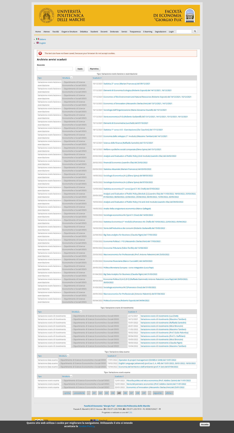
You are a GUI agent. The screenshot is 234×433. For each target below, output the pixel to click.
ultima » (169, 393)
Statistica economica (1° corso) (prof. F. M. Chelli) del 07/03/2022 (131, 189)
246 (125, 393)
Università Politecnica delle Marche (133, 406)
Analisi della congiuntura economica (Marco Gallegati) (127, 208)
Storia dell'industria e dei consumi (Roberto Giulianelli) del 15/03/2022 (134, 228)
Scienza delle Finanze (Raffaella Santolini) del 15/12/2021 (128, 143)
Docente (41, 65)
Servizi (124, 31)
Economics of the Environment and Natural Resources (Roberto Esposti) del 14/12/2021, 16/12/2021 (147, 97)
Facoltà (56, 31)
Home (38, 31)
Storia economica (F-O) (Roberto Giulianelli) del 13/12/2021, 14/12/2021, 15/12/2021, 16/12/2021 (145, 116)
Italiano (41, 39)
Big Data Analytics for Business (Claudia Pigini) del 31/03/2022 (130, 274)
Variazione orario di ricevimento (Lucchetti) (159, 316)
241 (94, 393)
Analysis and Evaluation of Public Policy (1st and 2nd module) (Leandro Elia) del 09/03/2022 (143, 202)
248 (137, 393)
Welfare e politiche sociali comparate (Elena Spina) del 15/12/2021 (132, 149)
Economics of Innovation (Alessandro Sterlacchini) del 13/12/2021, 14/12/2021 (137, 103)
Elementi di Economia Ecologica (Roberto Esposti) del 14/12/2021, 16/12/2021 (137, 90)
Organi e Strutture (69, 31)
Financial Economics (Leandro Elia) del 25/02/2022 (125, 162)
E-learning (147, 31)
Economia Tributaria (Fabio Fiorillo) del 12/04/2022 (125, 248)
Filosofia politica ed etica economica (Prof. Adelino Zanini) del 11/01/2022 (159, 380)
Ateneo (47, 31)
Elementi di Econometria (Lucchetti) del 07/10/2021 (125, 123)
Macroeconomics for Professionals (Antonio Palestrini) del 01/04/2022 (134, 294)
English (41, 43)
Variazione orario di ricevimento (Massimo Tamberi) (163, 319)
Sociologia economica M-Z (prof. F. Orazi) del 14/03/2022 (128, 215)
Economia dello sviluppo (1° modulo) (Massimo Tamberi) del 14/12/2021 (135, 136)
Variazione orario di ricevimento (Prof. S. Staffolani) (163, 336)
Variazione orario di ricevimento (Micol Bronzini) (162, 326)
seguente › (158, 393)
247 (131, 393)
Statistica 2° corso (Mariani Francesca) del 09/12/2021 (126, 84)
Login (171, 31)
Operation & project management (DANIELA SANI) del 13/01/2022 (147, 360)
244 (112, 393)
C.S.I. (130, 412)
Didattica (84, 31)
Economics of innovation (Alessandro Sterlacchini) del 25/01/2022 (155, 387)
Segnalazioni (160, 31)
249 (143, 393)
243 (106, 393)
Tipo (40, 78)
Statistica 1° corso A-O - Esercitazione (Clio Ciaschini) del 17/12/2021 (133, 130)
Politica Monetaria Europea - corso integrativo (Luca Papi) (128, 267)
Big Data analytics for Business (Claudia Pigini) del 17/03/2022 (130, 235)
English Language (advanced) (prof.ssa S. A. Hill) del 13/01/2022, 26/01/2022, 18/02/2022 (157, 363)
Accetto (204, 425)
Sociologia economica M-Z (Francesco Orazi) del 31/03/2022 (129, 287)
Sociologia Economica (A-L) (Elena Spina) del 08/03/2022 (128, 176)
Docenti (104, 31)
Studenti (94, 31)
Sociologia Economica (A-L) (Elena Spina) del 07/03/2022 (128, 182)
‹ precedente (79, 393)
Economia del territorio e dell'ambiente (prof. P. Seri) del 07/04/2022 (148, 367)
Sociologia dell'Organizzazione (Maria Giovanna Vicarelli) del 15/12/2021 (135, 110)
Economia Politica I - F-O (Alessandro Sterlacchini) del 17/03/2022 (131, 241)
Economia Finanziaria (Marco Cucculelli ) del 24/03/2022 (127, 261)
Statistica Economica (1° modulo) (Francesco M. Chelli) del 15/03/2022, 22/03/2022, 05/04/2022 (144, 222)
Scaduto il (97, 78)
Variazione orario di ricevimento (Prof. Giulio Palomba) (164, 333)
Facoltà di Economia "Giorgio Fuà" (99, 406)
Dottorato (114, 31)
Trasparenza (135, 31)
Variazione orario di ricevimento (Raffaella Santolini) (163, 323)
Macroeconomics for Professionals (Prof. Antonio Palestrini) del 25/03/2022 (136, 254)
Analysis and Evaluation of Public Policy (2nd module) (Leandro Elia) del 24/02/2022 (139, 156)
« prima (67, 393)
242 (100, 393)
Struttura (67, 78)
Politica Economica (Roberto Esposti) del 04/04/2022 (126, 300)
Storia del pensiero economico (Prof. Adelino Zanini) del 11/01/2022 (156, 384)
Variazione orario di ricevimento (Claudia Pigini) (161, 343)
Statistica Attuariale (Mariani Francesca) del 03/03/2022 (127, 169)
